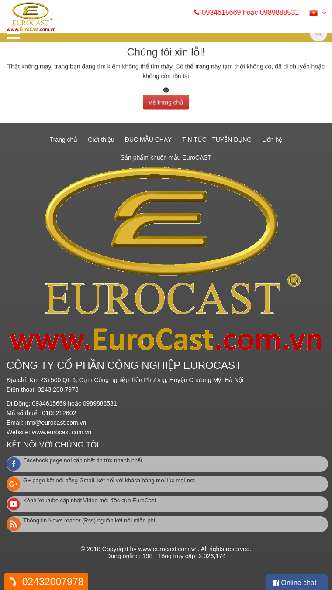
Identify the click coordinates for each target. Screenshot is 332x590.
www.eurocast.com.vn (61, 432)
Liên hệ (272, 139)
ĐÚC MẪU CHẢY (148, 139)
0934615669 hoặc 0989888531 (254, 12)
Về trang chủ (166, 100)
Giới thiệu (101, 139)
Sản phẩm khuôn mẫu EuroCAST (166, 157)
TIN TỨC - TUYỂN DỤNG (217, 139)
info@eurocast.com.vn (55, 422)
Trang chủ (64, 139)
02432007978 (53, 581)
